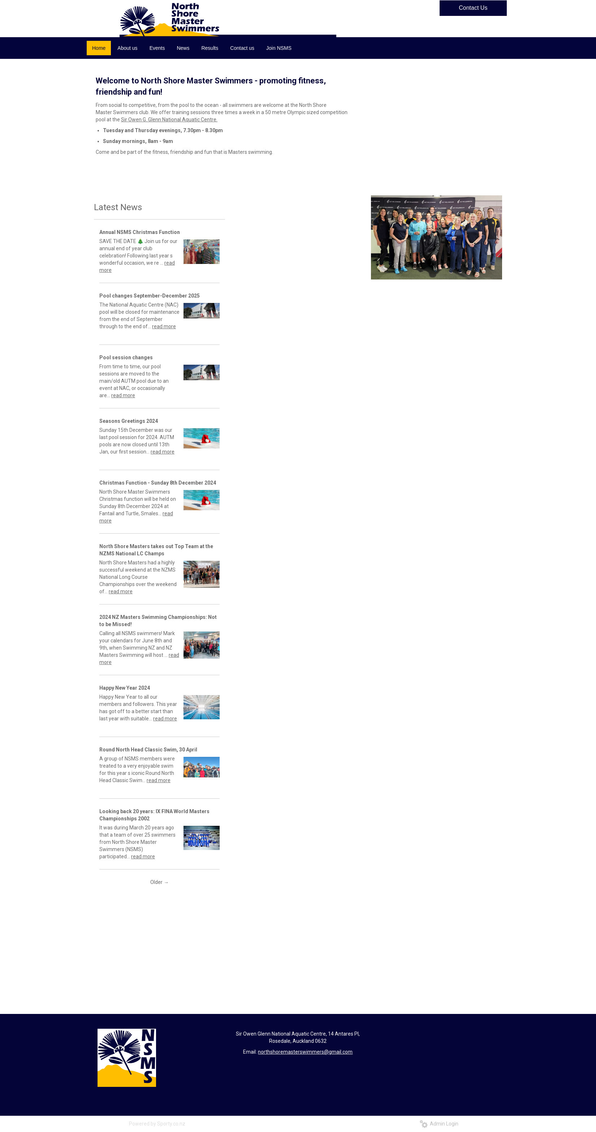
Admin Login (439, 1124)
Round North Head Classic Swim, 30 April (148, 750)
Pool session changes (126, 357)
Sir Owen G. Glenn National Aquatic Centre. (169, 119)
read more (164, 326)
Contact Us (473, 8)
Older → (159, 882)
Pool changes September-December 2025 (149, 296)
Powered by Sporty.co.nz (157, 1124)
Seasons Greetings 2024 (128, 421)
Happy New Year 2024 (124, 688)
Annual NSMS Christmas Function (139, 232)
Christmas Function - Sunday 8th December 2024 (157, 483)
